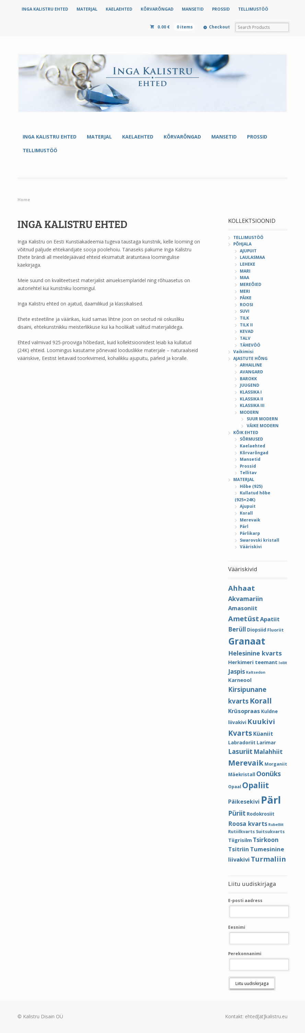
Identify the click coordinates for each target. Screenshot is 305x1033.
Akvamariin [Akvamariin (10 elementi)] (245, 598)
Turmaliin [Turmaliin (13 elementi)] (268, 859)
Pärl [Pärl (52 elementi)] (271, 800)
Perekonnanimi (244, 954)
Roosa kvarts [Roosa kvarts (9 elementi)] (247, 823)
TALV (245, 338)
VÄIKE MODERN (263, 426)
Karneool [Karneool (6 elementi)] (239, 679)
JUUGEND (249, 385)
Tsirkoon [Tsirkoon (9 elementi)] (266, 840)
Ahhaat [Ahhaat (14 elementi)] (241, 588)
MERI (245, 291)
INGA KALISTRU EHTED (45, 9)
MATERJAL (87, 9)
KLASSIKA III (252, 405)
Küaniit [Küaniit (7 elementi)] (263, 733)
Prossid (248, 466)
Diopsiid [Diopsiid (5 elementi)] (256, 629)
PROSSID (221, 9)
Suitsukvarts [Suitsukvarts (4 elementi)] (270, 831)
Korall (246, 513)
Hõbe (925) (251, 486)
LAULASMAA (252, 257)
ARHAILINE (251, 365)
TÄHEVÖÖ (250, 345)
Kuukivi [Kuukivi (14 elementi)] (261, 721)
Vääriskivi (251, 547)
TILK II (246, 325)
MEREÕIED (250, 284)
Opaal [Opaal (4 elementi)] (234, 787)
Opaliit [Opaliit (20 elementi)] (255, 785)
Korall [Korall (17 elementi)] (261, 701)
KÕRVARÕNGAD (157, 9)
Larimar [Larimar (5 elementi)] (266, 742)
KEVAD (247, 331)
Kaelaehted (252, 446)
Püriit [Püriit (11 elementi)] (237, 813)
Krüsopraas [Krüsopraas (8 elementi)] (244, 711)
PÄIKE (245, 298)
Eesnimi (236, 927)
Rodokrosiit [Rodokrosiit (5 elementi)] (260, 813)
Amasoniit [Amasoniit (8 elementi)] (242, 608)
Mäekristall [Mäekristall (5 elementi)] (241, 774)
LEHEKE (247, 264)
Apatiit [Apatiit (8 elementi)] (270, 619)
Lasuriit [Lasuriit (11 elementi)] (240, 751)
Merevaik (250, 520)
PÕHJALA (242, 244)
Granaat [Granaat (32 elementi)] (246, 641)
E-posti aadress (245, 900)
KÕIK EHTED (245, 432)
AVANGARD (251, 372)
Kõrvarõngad (254, 453)
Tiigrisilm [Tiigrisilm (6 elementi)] (240, 840)
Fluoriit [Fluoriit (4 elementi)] (275, 630)
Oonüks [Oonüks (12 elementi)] (268, 773)
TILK (244, 318)
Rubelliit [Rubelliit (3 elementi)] (276, 824)
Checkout (219, 27)
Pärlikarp (250, 533)
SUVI (244, 311)
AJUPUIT (248, 251)
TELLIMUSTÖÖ (253, 9)
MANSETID (193, 9)
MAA (244, 277)
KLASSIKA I (251, 392)
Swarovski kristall (259, 540)
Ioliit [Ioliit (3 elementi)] (283, 662)
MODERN (249, 412)
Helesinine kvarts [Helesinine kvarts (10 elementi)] (255, 653)
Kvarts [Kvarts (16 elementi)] (240, 733)
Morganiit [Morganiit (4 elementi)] (276, 764)
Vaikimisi (243, 352)
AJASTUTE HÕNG (250, 358)
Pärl (244, 526)
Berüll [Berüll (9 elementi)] (237, 629)
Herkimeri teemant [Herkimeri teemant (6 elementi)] (253, 662)
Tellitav (248, 473)
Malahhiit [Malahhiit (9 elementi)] (268, 751)
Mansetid (250, 459)
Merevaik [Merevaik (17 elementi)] (245, 763)
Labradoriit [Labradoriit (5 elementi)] (242, 742)
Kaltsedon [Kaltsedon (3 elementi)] (255, 672)
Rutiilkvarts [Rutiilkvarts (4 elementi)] (241, 831)
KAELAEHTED (119, 9)
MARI (245, 271)
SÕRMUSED (251, 439)
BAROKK (248, 379)
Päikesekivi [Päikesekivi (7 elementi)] (244, 801)
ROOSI (246, 305)
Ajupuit (248, 506)
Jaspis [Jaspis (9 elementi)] (236, 671)
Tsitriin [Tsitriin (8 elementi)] (238, 849)
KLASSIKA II (251, 399)
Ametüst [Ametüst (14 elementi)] (243, 618)
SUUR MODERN (262, 419)
